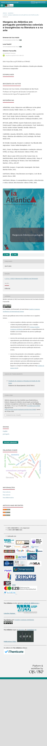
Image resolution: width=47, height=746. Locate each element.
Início (5, 13)
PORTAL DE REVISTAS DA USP (9, 2)
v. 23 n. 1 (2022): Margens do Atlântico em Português (21, 15)
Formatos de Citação (13, 430)
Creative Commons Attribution (24, 635)
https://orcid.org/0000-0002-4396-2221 (15, 55)
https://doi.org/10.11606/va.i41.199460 (18, 61)
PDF (6, 270)
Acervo (10, 13)
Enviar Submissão (10, 458)
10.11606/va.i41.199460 (33, 421)
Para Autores (6, 510)
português (6, 449)
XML (15, 270)
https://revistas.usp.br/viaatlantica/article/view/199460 (20, 425)
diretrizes (21, 645)
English (5, 447)
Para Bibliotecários (8, 513)
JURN (14, 600)
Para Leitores (6, 507)
